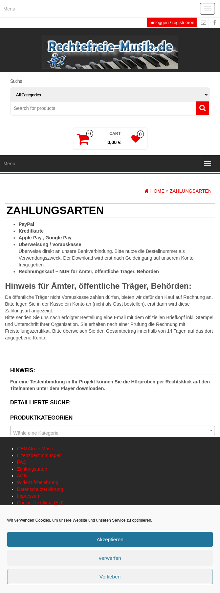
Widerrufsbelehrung (37, 482)
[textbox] (112, 433)
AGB (22, 475)
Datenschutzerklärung (40, 489)
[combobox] (112, 430)
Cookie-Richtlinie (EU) (40, 502)
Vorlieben (110, 576)
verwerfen (110, 558)
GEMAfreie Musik (35, 448)
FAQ (21, 462)
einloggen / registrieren (172, 22)
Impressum (28, 496)
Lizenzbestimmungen (39, 455)
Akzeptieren (109, 539)
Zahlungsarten (32, 469)
